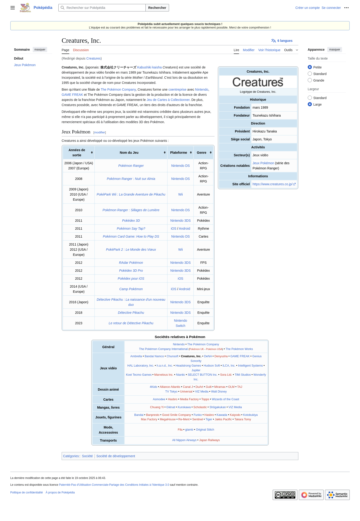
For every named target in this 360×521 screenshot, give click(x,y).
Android (184, 228)
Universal (186, 391)
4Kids (153, 387)
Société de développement (115, 456)
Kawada (222, 415)
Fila (180, 429)
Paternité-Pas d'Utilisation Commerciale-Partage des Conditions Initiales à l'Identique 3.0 (114, 484)
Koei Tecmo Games (139, 374)
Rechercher (157, 8)
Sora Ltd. (226, 374)
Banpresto (152, 415)
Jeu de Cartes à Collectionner (168, 100)
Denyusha (221, 356)
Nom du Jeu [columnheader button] (129, 152)
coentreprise (177, 89)
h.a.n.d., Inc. (165, 365)
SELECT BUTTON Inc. (203, 374)
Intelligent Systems (250, 365)
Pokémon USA (214, 349)
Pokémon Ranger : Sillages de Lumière (130, 210)
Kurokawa (184, 407)
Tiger (208, 419)
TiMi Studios (243, 374)
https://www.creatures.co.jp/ (273, 184)
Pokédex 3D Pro (131, 270)
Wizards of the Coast (225, 399)
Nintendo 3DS (180, 220)
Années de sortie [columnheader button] (77, 152)
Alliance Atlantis (170, 387)
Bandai (138, 415)
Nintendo (201, 89)
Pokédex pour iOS (131, 278)
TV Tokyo (171, 391)
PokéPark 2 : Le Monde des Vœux (131, 249)
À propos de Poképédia (60, 492)
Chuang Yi (157, 407)
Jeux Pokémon (263, 163)
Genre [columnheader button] (201, 152)
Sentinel (197, 419)
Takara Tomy (242, 419)
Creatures (93, 58)
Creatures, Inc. (191, 356)
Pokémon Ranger (131, 166)
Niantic (180, 374)
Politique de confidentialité (26, 492)
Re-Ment (184, 419)
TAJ (239, 387)
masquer (40, 49)
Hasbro (172, 399)
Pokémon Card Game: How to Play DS (131, 236)
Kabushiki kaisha (149, 67)
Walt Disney (219, 391)
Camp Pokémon (131, 289)
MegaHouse (168, 419)
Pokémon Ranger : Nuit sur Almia (131, 179)
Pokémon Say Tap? (131, 228)
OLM (231, 387)
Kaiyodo (235, 415)
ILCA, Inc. (228, 365)
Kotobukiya (250, 415)
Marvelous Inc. (163, 374)
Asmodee (159, 399)
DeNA (208, 356)
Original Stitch (205, 429)
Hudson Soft (212, 365)
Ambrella (136, 356)
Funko (198, 415)
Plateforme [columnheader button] (178, 152)
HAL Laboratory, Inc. (140, 365)
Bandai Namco (154, 356)
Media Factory (189, 399)
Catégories (71, 456)
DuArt (199, 387)
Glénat (170, 407)
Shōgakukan (217, 407)
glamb (189, 429)
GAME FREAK (72, 94)
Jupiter (196, 370)
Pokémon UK (196, 349)
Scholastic (200, 407)
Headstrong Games (188, 365)
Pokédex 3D (131, 220)
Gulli (209, 387)
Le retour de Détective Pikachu (131, 323)
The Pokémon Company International (163, 349)
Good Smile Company (176, 415)
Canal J (188, 387)
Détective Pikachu (131, 312)
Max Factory (149, 419)
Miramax (220, 387)
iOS (173, 228)
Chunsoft (172, 356)
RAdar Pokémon (131, 262)
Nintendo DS (180, 166)
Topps (205, 399)
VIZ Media (201, 391)
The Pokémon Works (239, 349)
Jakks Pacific (223, 419)
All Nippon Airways (184, 440)
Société (87, 456)
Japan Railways (209, 440)
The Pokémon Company (118, 89)
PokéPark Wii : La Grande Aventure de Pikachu (131, 194)
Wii (180, 194)
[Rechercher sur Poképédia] (102, 7)
